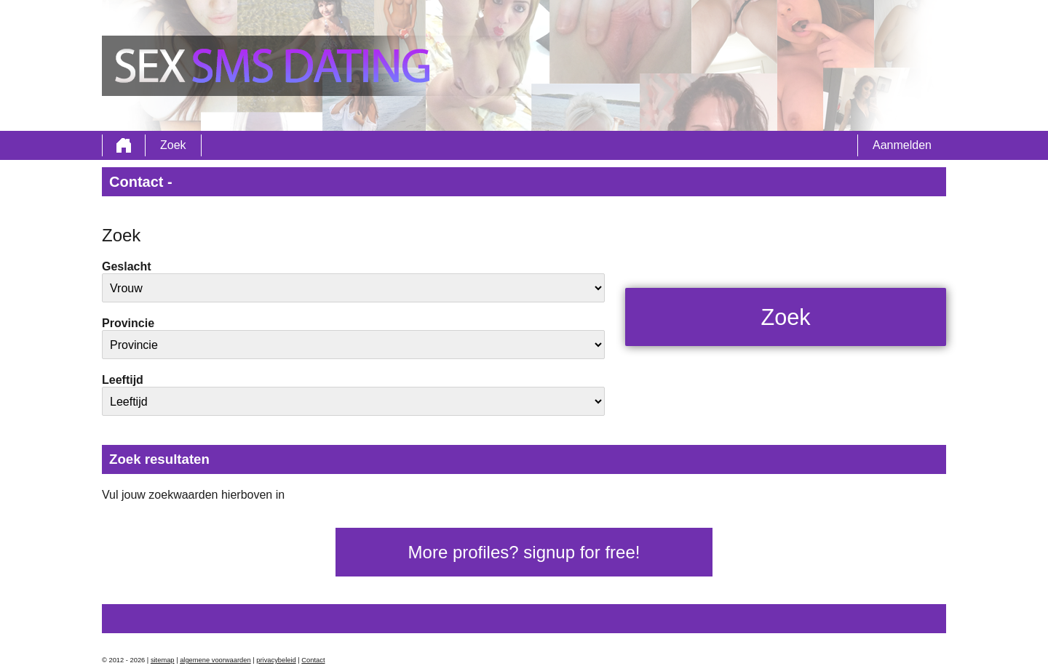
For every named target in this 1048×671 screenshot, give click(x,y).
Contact (313, 660)
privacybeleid (275, 660)
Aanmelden (902, 145)
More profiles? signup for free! (524, 552)
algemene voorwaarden (215, 660)
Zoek (173, 145)
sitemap (163, 660)
